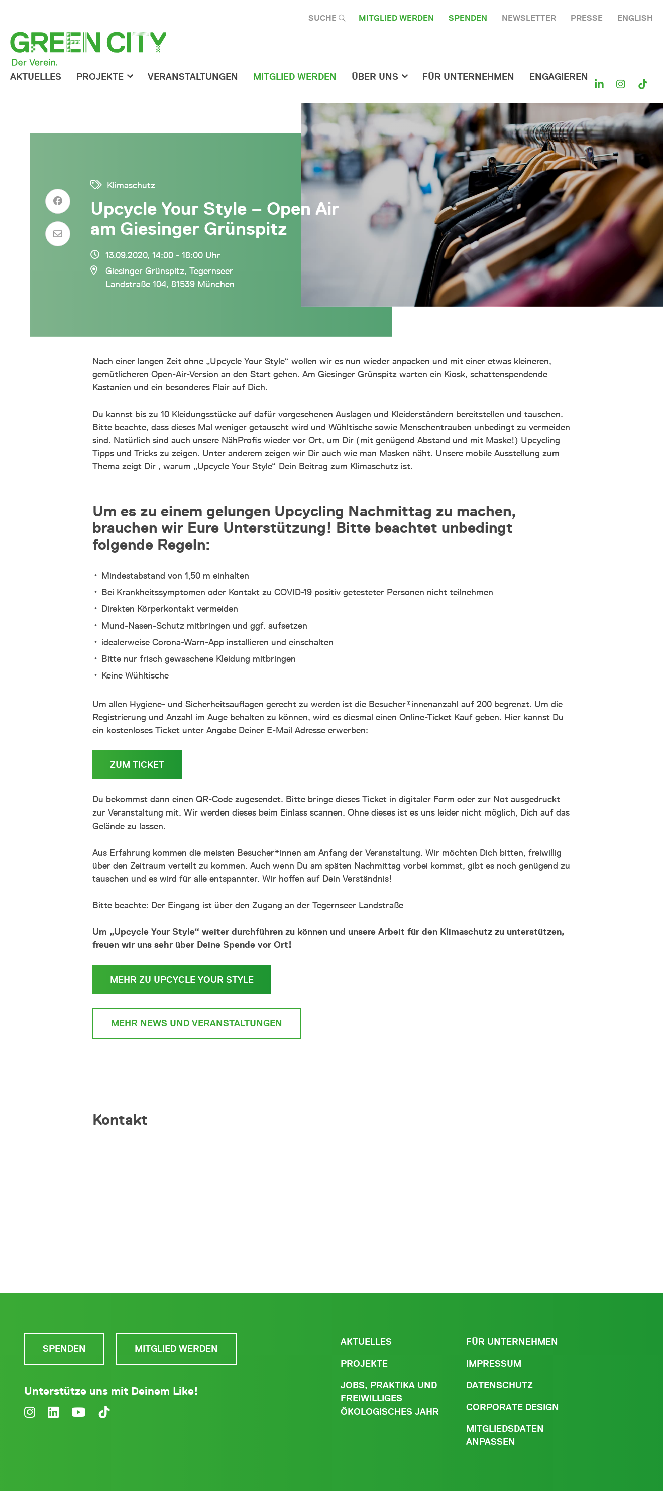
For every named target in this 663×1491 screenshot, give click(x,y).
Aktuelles (35, 76)
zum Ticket (137, 764)
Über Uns (375, 76)
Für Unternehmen (512, 1341)
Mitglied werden (396, 18)
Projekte (100, 76)
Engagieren (558, 76)
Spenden (468, 18)
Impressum (493, 1363)
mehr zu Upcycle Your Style (182, 979)
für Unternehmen (468, 76)
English (635, 18)
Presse (587, 18)
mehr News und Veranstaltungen (196, 1023)
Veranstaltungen (193, 76)
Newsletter (529, 18)
